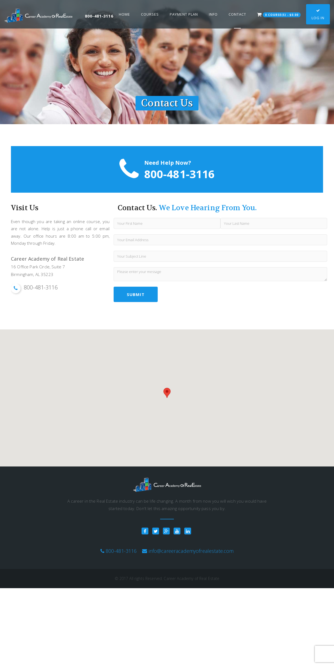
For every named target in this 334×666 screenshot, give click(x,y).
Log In (318, 14)
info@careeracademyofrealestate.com (191, 551)
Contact (237, 14)
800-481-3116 (121, 551)
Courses (150, 14)
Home (124, 14)
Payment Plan (184, 14)
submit (136, 294)
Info (213, 14)
